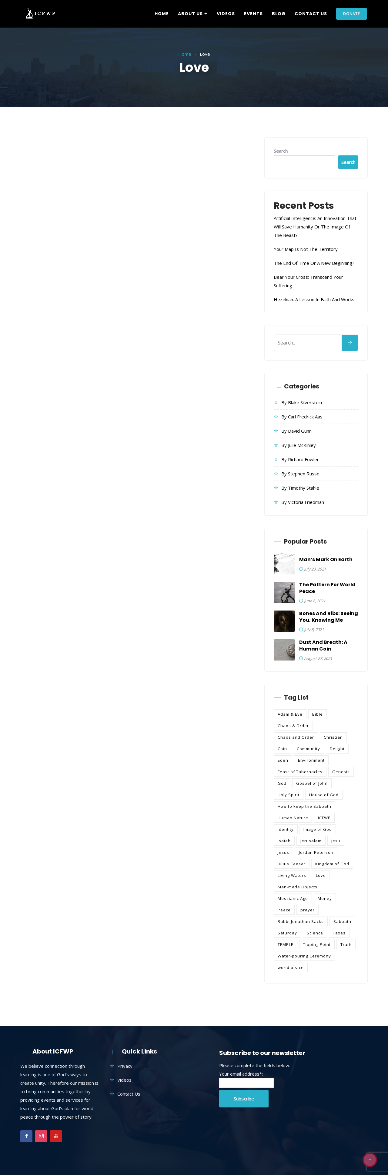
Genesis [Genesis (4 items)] (341, 771)
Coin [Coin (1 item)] (282, 748)
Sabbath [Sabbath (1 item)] (342, 921)
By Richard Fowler (300, 459)
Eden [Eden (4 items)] (283, 760)
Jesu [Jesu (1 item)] (335, 841)
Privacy (124, 1066)
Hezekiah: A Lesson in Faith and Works (314, 299)
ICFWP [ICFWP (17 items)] (324, 818)
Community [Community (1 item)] (308, 748)
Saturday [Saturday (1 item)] (287, 933)
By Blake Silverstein (301, 402)
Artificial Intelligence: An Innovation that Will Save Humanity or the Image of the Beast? (315, 226)
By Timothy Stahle (300, 488)
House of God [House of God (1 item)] (324, 794)
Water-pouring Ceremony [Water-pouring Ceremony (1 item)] (304, 956)
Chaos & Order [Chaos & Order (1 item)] (293, 725)
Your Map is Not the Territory (306, 249)
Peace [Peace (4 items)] (284, 910)
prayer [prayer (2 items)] (307, 910)
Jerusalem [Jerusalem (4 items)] (311, 841)
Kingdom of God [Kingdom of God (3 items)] (332, 864)
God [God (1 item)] (282, 783)
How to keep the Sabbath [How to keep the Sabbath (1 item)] (304, 806)
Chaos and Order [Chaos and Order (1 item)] (296, 737)
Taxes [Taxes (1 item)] (339, 933)
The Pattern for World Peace (327, 588)
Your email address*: (241, 1074)
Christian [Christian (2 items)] (333, 737)
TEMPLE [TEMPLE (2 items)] (285, 944)
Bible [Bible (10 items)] (317, 714)
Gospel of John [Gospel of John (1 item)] (312, 783)
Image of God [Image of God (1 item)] (317, 829)
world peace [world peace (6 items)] (291, 967)
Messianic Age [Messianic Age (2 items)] (293, 898)
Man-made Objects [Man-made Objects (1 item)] (297, 887)
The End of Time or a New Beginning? (314, 263)
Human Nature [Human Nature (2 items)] (293, 818)
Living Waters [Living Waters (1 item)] (292, 875)
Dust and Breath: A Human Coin (323, 645)
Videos (226, 14)
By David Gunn (296, 431)
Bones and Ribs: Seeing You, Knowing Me (328, 617)
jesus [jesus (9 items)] (283, 852)
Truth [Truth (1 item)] (346, 944)
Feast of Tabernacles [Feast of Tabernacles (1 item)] (300, 771)
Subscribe (244, 1099)
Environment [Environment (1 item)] (311, 760)
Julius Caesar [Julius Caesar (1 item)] (292, 864)
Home (162, 14)
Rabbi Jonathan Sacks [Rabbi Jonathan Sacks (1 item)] (301, 921)
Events (253, 14)
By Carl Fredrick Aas (302, 417)
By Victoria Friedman (302, 502)
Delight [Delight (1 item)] (337, 748)
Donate (351, 13)
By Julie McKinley (298, 445)
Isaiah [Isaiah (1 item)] (284, 841)
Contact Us (311, 14)
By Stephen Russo (300, 474)
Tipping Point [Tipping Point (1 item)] (317, 944)
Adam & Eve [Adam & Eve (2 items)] (290, 714)
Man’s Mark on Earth (326, 559)
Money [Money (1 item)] (325, 898)
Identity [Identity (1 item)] (286, 829)
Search (281, 151)
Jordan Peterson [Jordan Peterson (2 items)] (316, 852)
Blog (279, 14)
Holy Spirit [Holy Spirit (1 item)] (288, 794)
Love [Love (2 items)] (321, 875)
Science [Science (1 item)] (315, 933)
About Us (190, 14)
